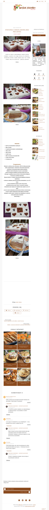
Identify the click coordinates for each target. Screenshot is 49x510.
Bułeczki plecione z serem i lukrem (10, 347)
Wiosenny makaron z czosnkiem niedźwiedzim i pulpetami (42, 142)
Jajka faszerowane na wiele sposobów (42, 114)
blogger (34, 78)
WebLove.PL (20, 504)
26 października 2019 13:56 (10, 443)
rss (43, 78)
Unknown (8, 418)
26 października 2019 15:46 (12, 454)
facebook (39, 74)
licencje (34, 504)
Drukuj (9, 310)
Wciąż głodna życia (11, 396)
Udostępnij (17, 310)
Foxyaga (8, 442)
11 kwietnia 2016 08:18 (11, 407)
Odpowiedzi (9, 403)
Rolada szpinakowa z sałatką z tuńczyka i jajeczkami (41, 92)
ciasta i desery (19, 302)
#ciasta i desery (17, 34)
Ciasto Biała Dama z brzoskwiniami (24, 365)
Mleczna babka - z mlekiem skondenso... (10, 365)
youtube (34, 74)
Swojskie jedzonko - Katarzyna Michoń (18, 428)
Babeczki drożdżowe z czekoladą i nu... (10, 383)
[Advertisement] (24, 18)
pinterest (39, 78)
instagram (43, 74)
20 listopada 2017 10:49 (11, 429)
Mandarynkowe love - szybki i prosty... (24, 347)
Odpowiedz (28, 402)
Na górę (44, 508)
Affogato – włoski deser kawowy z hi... (24, 383)
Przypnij (27, 310)
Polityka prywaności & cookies (30, 506)
